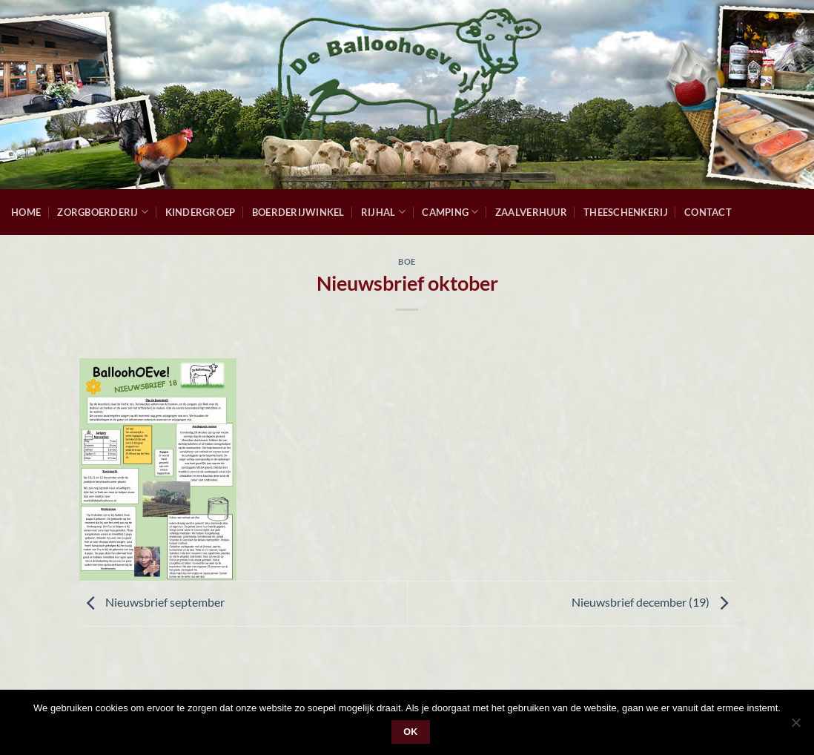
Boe (407, 261)
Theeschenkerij (625, 212)
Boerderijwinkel (298, 212)
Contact (708, 212)
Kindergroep (200, 212)
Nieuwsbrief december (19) (653, 602)
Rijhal (383, 212)
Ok (410, 732)
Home (26, 212)
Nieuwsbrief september (152, 602)
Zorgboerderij (102, 212)
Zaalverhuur (531, 212)
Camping (450, 212)
